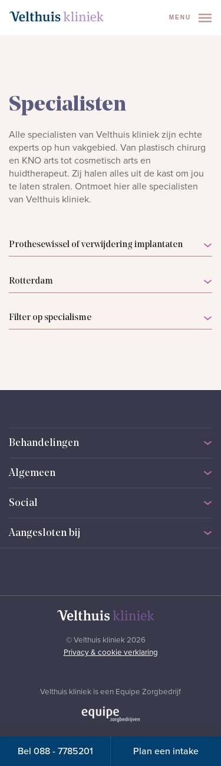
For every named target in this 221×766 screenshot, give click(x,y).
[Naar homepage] (56, 16)
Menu (190, 18)
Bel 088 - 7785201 (55, 751)
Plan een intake (166, 751)
